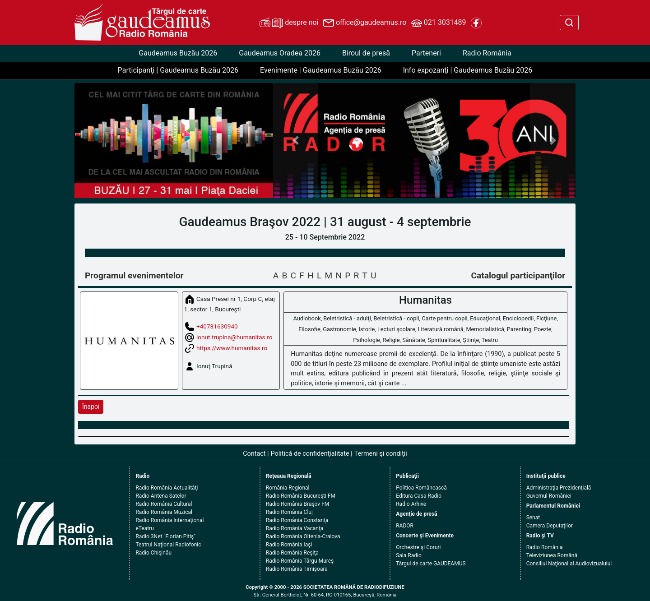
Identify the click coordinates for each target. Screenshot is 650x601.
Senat (533, 517)
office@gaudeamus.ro (364, 23)
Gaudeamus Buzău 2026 (178, 53)
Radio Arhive (411, 504)
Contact (254, 454)
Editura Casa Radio (418, 496)
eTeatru (144, 528)
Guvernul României (548, 496)
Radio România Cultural (163, 504)
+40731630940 (217, 325)
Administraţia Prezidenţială (558, 488)
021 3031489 (438, 23)
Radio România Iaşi (289, 544)
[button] (296, 140)
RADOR (404, 525)
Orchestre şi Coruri (418, 547)
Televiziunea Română (551, 555)
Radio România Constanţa (297, 520)
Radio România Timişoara (297, 569)
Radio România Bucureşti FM (300, 496)
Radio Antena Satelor (160, 496)
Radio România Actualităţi (166, 488)
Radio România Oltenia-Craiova (303, 536)
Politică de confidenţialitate (310, 454)
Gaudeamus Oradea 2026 (279, 53)
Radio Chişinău (153, 553)
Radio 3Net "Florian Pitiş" (165, 536)
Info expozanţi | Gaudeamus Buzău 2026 (468, 70)
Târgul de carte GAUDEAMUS (430, 563)
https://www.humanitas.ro (231, 347)
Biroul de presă (366, 53)
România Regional (288, 488)
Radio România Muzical (163, 512)
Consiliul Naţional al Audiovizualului (569, 563)
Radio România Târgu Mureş (300, 561)
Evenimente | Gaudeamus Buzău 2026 (320, 70)
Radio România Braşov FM (297, 504)
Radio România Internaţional (169, 520)
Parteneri (426, 53)
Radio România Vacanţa (295, 528)
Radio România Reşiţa (292, 553)
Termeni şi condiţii (380, 454)
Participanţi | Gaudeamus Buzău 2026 (178, 70)
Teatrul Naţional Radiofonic (168, 544)
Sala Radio (409, 555)
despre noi (289, 23)
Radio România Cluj (289, 512)
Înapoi (90, 406)
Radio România (487, 53)
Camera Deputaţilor (549, 525)
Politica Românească (421, 488)
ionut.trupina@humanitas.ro (234, 336)
